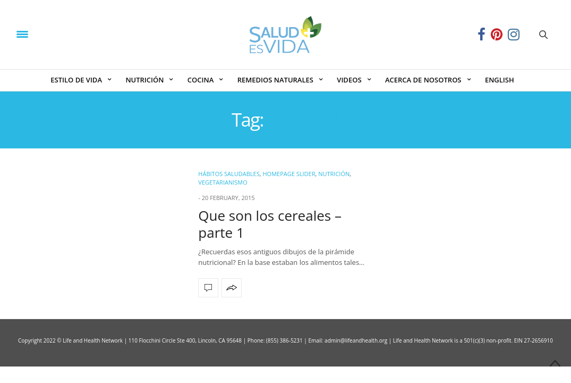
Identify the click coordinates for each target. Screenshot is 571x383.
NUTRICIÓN (144, 80)
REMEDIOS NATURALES (275, 80)
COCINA (201, 80)
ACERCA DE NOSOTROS (423, 80)
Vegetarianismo (222, 182)
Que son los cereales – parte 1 (270, 224)
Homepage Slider (288, 174)
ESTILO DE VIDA (76, 80)
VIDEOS (349, 80)
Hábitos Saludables (228, 174)
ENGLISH (499, 80)
